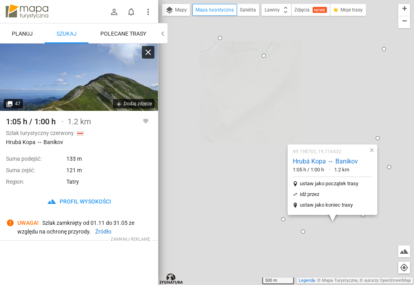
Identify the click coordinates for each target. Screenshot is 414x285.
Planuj (22, 33)
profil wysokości (79, 201)
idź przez (263, 111)
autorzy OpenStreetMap (387, 280)
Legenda (307, 280)
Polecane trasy (123, 33)
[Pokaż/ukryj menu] (148, 12)
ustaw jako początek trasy (283, 101)
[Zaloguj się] (114, 12)
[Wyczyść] (148, 52)
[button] (237, 137)
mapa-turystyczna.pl (27, 11)
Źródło (103, 231)
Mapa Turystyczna (340, 280)
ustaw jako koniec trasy (280, 122)
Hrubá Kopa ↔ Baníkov (279, 78)
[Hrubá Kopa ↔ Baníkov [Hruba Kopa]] (79, 77)
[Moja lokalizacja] (404, 268)
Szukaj (66, 33)
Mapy (176, 10)
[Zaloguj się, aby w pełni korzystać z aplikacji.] (145, 121)
